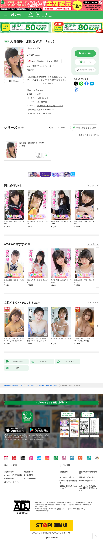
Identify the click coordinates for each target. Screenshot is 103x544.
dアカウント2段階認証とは (68, 482)
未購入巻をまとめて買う (86, 128)
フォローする (38, 48)
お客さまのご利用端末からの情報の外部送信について (88, 488)
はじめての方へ (9, 472)
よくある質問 (28, 475)
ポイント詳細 (52, 61)
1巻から (83, 135)
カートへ (87, 62)
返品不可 (30, 70)
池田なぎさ (32, 48)
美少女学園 (42, 102)
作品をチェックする (87, 70)
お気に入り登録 (58, 127)
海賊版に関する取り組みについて (68, 487)
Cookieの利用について (87, 481)
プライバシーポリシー (67, 477)
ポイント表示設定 (30, 479)
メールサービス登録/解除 (13, 475)
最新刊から (93, 135)
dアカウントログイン (11, 482)
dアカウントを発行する (42, 533)
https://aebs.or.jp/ (42, 511)
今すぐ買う (87, 53)
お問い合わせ (9, 479)
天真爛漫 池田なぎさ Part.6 (31, 143)
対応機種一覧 (28, 472)
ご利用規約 (63, 472)
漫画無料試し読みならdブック (13, 385)
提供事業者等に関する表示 (88, 473)
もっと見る (92, 186)
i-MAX (38, 94)
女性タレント (43, 98)
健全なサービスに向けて (88, 477)
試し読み (16, 81)
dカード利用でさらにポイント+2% (39, 66)
